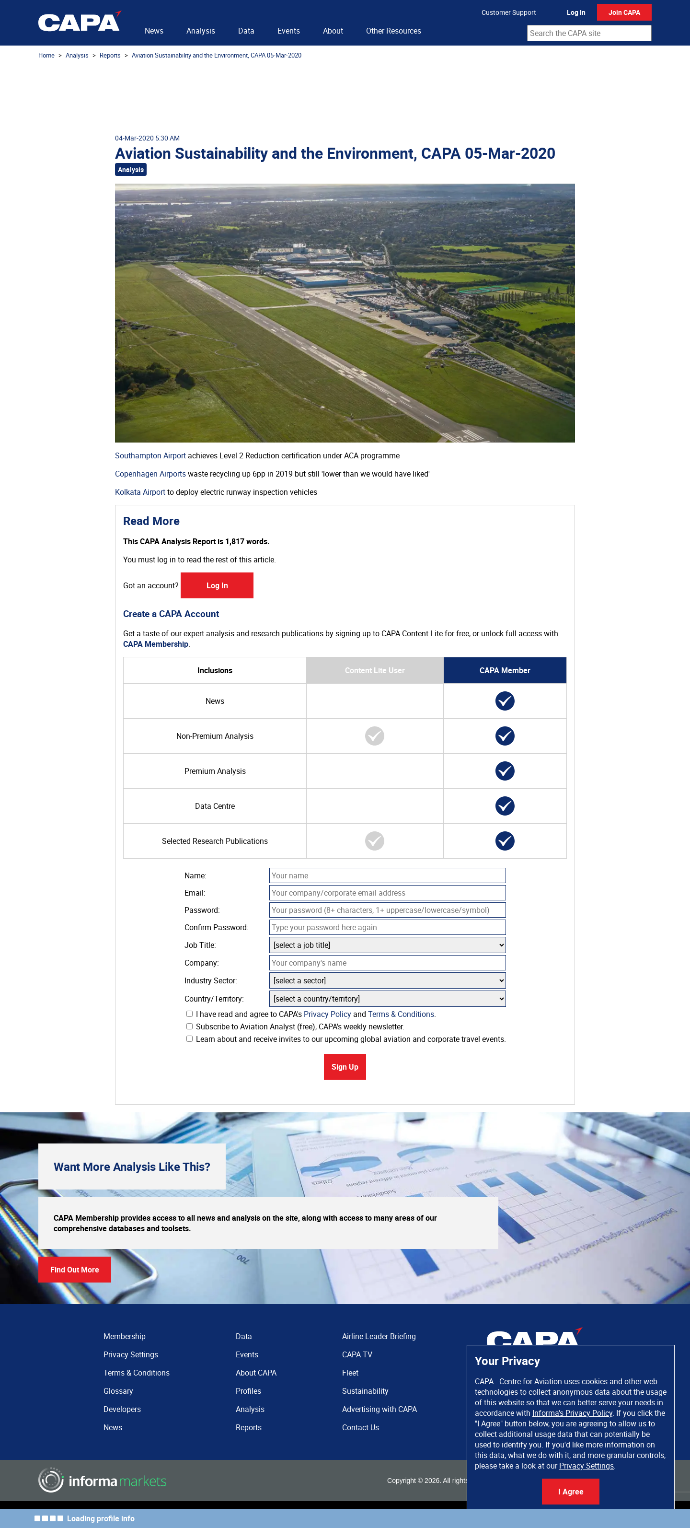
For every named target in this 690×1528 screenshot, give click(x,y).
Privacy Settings (586, 1465)
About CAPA (256, 1372)
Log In (576, 12)
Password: (202, 910)
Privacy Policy (327, 1014)
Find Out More (74, 1269)
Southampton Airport (150, 455)
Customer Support (509, 12)
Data (246, 30)
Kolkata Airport (140, 492)
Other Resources (393, 30)
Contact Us (360, 1427)
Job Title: (200, 945)
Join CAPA (624, 12)
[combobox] (589, 33)
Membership (125, 1336)
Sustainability (365, 1391)
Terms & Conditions (401, 1014)
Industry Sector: (210, 980)
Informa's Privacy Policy (572, 1413)
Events (288, 30)
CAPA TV (357, 1354)
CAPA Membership (155, 644)
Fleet (350, 1372)
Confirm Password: (216, 927)
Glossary (118, 1391)
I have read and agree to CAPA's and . (311, 1014)
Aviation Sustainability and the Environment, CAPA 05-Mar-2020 (216, 55)
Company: (201, 962)
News (154, 30)
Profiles (248, 1391)
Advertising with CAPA (379, 1409)
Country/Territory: (214, 998)
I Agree (571, 1491)
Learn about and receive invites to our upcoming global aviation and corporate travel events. (346, 1039)
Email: (195, 892)
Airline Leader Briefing (379, 1336)
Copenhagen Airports (150, 473)
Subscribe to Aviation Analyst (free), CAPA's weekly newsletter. (295, 1026)
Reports (110, 55)
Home (46, 55)
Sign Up (345, 1066)
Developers (122, 1409)
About (333, 30)
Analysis (200, 30)
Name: (195, 875)
